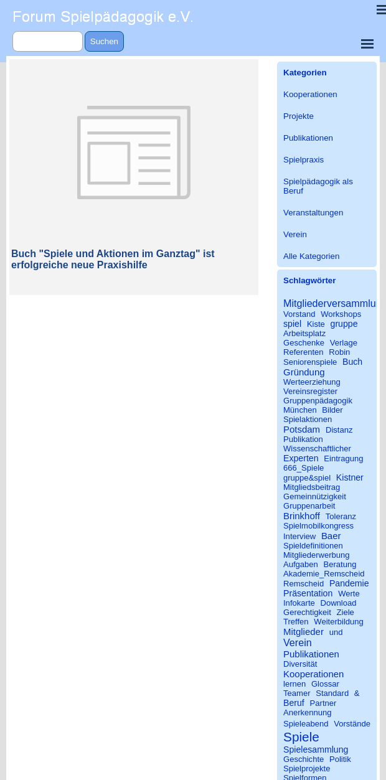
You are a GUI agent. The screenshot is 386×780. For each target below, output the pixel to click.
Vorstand (299, 314)
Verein (295, 234)
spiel (292, 324)
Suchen (104, 41)
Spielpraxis (303, 159)
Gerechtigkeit (307, 612)
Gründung (304, 372)
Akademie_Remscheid (324, 573)
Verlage (343, 342)
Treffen (296, 621)
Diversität (300, 664)
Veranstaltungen (313, 212)
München (300, 410)
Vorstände (352, 723)
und (336, 632)
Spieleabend (306, 723)
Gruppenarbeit (309, 505)
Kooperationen (310, 94)
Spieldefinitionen (313, 545)
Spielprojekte (306, 768)
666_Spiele (303, 467)
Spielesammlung (315, 749)
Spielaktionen (307, 419)
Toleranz (341, 516)
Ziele (345, 612)
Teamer (297, 693)
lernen (294, 683)
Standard (332, 693)
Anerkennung (307, 712)
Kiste (316, 324)
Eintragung (343, 458)
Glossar (325, 683)
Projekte (298, 116)
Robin (339, 352)
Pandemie (349, 583)
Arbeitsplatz (304, 333)
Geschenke (303, 342)
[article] (133, 177)
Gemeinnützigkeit (314, 496)
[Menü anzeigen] (367, 43)
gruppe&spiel (307, 477)
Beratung (340, 564)
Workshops (341, 314)
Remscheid (303, 583)
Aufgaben (300, 564)
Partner (323, 703)
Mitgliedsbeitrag (311, 487)
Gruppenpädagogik (317, 400)
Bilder (332, 410)
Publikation (303, 439)
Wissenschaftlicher (317, 448)
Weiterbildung (339, 621)
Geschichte (303, 759)
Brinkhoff (301, 515)
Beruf (293, 703)
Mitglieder (303, 631)
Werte (349, 593)
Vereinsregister (310, 391)
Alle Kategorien (311, 256)
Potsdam (301, 429)
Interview (299, 536)
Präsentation (307, 593)
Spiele (301, 737)
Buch (352, 362)
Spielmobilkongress (318, 525)
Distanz (339, 430)
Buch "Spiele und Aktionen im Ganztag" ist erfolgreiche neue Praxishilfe (113, 259)
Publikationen (308, 138)
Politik (340, 759)
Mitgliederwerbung (316, 555)
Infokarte (299, 603)
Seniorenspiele (310, 362)
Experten (301, 458)
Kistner (350, 477)
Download (338, 603)
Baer (331, 535)
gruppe (344, 324)
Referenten (303, 352)
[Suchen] (47, 41)
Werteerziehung (312, 382)
